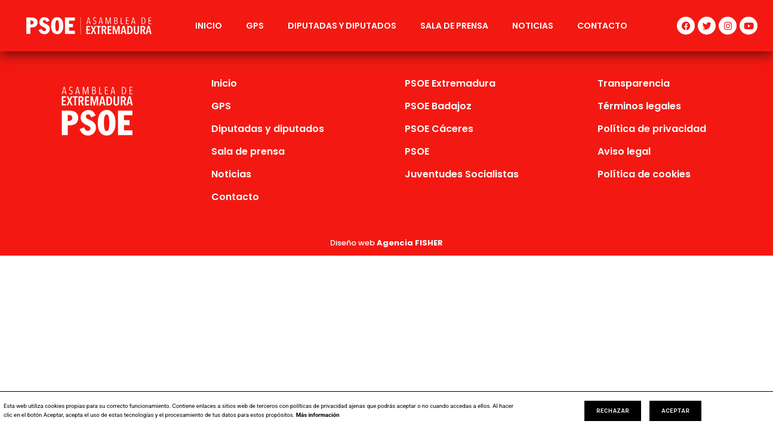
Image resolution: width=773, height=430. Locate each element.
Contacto (602, 26)
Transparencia (634, 83)
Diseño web (386, 242)
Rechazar (612, 410)
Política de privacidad (652, 129)
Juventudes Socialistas (462, 174)
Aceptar (675, 410)
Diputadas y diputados (342, 26)
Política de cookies (644, 174)
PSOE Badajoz (438, 106)
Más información (318, 414)
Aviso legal (624, 151)
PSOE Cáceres (439, 129)
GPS (255, 26)
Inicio (208, 26)
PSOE (417, 151)
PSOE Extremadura (450, 83)
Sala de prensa (454, 26)
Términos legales (639, 106)
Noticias (532, 26)
